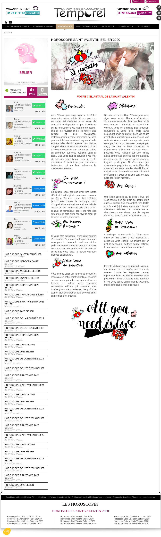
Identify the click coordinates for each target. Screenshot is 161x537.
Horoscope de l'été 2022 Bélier (26, 469)
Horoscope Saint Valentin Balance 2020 (77, 521)
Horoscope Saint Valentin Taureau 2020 (24, 519)
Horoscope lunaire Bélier (26, 279)
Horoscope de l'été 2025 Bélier (26, 329)
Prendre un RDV (39, 189)
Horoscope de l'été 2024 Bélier (26, 369)
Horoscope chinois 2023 (26, 445)
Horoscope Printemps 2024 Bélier (26, 378)
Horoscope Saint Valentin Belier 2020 (23, 516)
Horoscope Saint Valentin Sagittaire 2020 (132, 519)
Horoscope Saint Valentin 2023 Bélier (26, 437)
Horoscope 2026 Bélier (26, 312)
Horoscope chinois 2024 (26, 395)
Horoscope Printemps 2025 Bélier (26, 337)
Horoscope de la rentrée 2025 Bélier (26, 321)
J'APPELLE (40, 106)
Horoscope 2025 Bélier (26, 352)
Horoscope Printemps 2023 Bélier (26, 427)
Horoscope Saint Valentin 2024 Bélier (26, 387)
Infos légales (43, 497)
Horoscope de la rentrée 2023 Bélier (26, 411)
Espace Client (30, 497)
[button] (7, 531)
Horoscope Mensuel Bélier (26, 272)
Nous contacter (149, 497)
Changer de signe (26, 82)
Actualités (143, 26)
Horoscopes (65, 26)
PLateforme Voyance (17, 26)
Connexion (137, 1)
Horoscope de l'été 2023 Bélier (26, 419)
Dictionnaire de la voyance (100, 497)
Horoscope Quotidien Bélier (26, 255)
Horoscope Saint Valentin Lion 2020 (76, 516)
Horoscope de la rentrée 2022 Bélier (26, 461)
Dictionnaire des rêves (122, 497)
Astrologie (108, 26)
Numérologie (126, 26)
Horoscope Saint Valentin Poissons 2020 (131, 523)
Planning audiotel (43, 26)
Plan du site (136, 497)
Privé (32, 92)
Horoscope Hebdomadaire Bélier (26, 264)
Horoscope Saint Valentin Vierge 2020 (76, 519)
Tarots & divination (86, 26)
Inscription (151, 1)
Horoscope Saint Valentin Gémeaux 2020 (25, 521)
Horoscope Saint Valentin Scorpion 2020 (78, 523)
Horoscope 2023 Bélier (26, 452)
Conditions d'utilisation (15, 497)
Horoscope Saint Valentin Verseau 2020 (131, 521)
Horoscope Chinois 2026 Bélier (26, 295)
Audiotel (42, 92)
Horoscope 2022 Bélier (26, 486)
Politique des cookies (80, 497)
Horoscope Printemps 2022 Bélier (26, 477)
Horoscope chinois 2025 (26, 345)
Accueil (7, 33)
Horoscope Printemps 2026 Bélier (26, 287)
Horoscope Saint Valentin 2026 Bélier (26, 304)
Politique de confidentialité (60, 497)
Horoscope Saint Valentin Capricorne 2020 (132, 516)
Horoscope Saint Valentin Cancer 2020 (24, 523)
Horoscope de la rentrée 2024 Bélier (26, 361)
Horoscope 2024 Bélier (26, 402)
